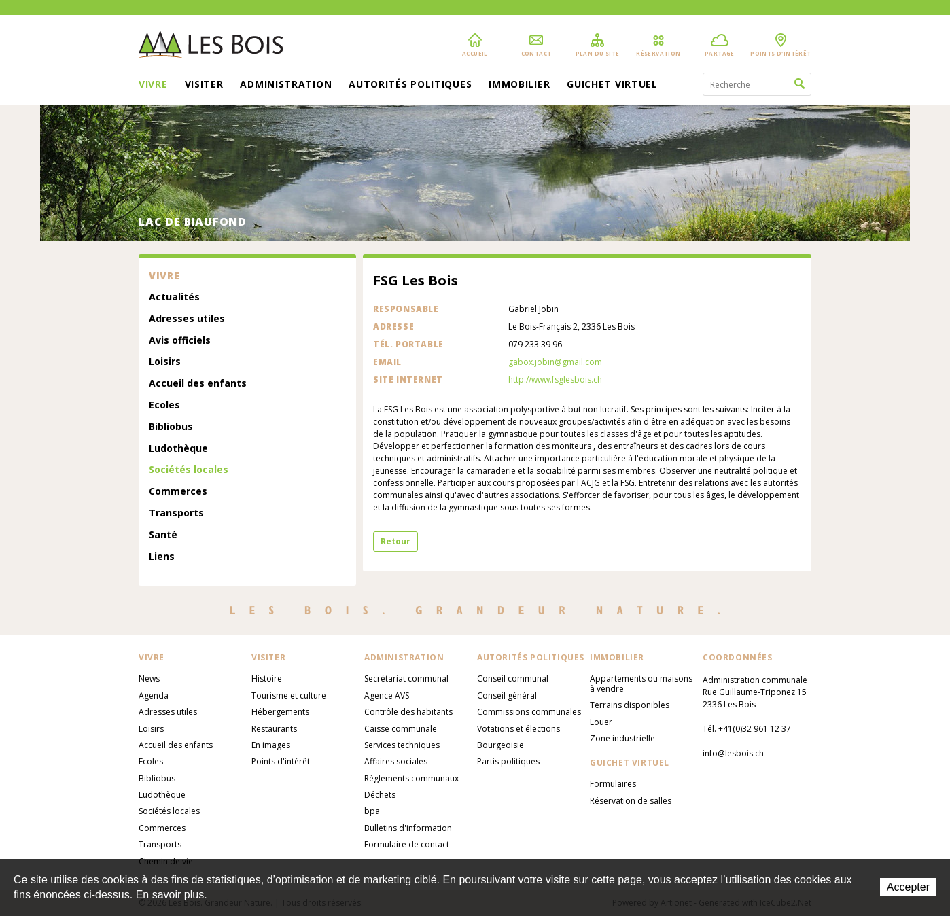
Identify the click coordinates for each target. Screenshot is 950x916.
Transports (176, 513)
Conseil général (507, 695)
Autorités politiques (410, 85)
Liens (162, 557)
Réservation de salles (630, 801)
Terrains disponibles (629, 705)
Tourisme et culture (288, 695)
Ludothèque (178, 449)
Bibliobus (171, 427)
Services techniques (402, 745)
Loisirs (165, 362)
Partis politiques (508, 761)
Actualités (174, 297)
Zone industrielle (622, 738)
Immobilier (519, 85)
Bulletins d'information (408, 828)
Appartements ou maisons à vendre (641, 683)
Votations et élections (518, 729)
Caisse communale (400, 729)
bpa (372, 811)
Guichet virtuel (612, 85)
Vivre (153, 85)
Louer (601, 722)
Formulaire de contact (406, 844)
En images (270, 745)
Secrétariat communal (406, 678)
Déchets (379, 794)
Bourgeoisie (500, 745)
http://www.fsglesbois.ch (555, 379)
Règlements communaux (411, 778)
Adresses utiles (187, 319)
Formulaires (613, 784)
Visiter (204, 85)
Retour (395, 541)
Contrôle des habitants (408, 712)
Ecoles (164, 405)
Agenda (154, 695)
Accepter (908, 887)
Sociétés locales (188, 470)
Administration (286, 85)
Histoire (266, 678)
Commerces (178, 491)
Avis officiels (180, 341)
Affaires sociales (395, 761)
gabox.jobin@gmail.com (555, 362)
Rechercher (799, 84)
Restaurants (274, 729)
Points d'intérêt (280, 761)
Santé (163, 535)
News (149, 678)
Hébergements (280, 712)
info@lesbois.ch (733, 753)
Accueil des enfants (198, 383)
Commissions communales (529, 712)
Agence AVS (386, 695)
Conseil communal (512, 678)
